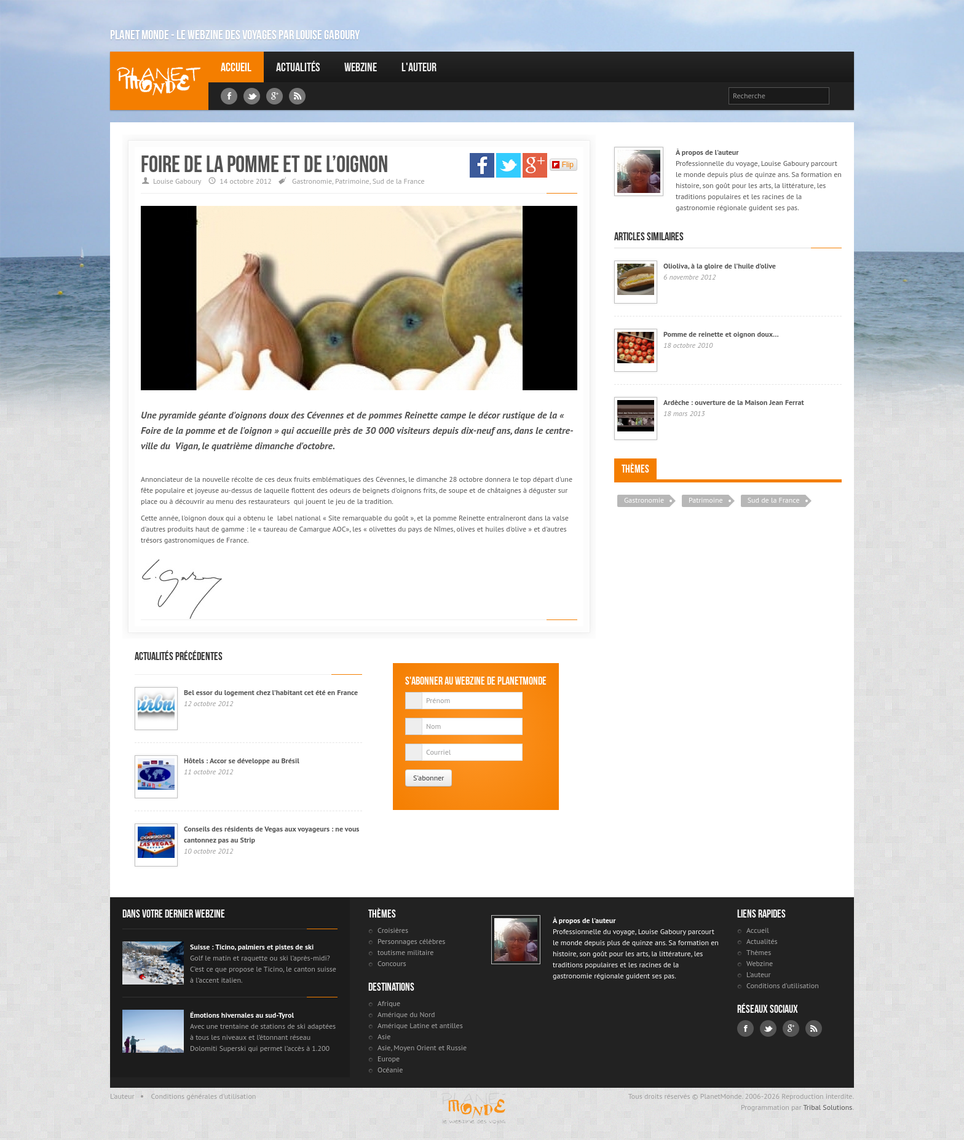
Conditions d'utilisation (782, 985)
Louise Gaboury (159, 81)
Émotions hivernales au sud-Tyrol (242, 1015)
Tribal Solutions (827, 1107)
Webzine (360, 67)
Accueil (236, 67)
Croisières (392, 930)
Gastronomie (312, 181)
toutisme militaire (405, 952)
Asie (383, 1036)
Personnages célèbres (411, 941)
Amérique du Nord (406, 1014)
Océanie (390, 1069)
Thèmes (635, 469)
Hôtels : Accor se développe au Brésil (241, 760)
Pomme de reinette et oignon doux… (721, 334)
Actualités (298, 67)
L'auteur (419, 67)
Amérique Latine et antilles (420, 1025)
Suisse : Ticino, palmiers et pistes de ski (252, 946)
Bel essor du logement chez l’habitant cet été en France (271, 692)
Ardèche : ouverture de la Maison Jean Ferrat (733, 402)
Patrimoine (352, 181)
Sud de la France (399, 181)
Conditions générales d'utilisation (203, 1096)
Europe (388, 1058)
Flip (563, 164)
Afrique (388, 1003)
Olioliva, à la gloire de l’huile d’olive (719, 265)
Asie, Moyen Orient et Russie (422, 1047)
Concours (391, 963)
